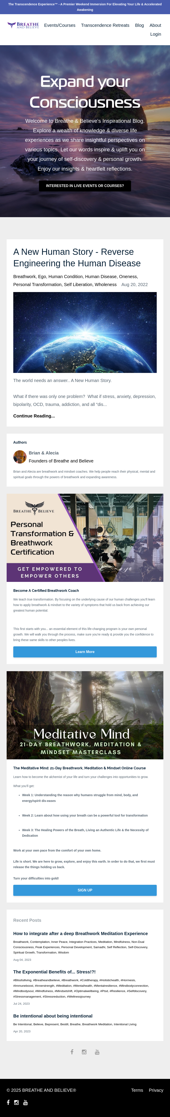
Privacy (156, 1090)
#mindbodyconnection (133, 985)
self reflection (116, 947)
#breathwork (70, 980)
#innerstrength (44, 985)
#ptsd (104, 991)
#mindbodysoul (23, 991)
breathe (75, 1024)
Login (155, 34)
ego (42, 276)
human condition (65, 276)
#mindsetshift (63, 991)
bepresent (52, 1024)
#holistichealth (109, 980)
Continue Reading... (34, 415)
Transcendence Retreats (105, 25)
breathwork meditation (97, 1024)
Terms (137, 1090)
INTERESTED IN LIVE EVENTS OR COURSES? (85, 186)
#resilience (117, 991)
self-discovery (137, 947)
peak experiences (47, 947)
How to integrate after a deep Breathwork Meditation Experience (80, 933)
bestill (64, 1024)
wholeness (106, 284)
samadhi (99, 947)
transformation (46, 952)
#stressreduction (54, 996)
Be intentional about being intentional (53, 1016)
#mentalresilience (105, 985)
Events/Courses (59, 25)
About (155, 25)
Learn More (85, 652)
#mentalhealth (82, 985)
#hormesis (128, 980)
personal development (76, 947)
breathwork (24, 276)
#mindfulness (44, 991)
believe (38, 1024)
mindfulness (122, 942)
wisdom (63, 952)
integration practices (83, 942)
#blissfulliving (22, 980)
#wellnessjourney (79, 996)
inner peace (59, 942)
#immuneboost (23, 985)
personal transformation (37, 284)
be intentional (22, 1024)
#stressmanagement (27, 996)
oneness (128, 276)
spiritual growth (24, 952)
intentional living (125, 1024)
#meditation (63, 985)
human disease (101, 276)
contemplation (40, 942)
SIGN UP (85, 890)
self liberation (78, 284)
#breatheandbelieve (46, 980)
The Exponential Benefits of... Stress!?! (54, 971)
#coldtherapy (89, 980)
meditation (105, 942)
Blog (139, 25)
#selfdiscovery (136, 991)
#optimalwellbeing (86, 991)
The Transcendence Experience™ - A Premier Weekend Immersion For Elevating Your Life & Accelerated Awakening (85, 7)
